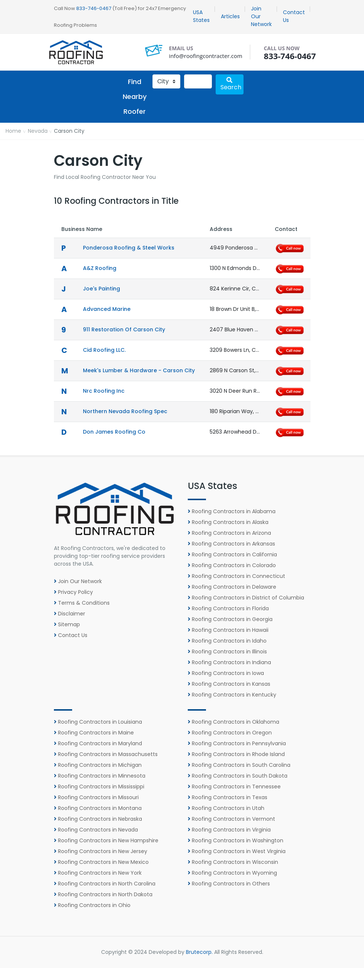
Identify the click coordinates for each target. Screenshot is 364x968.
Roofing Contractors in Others (229, 883)
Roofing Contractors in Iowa (226, 673)
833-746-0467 (93, 8)
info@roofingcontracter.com (205, 56)
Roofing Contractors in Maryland (98, 743)
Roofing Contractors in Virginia (229, 829)
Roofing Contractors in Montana (98, 808)
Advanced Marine (107, 309)
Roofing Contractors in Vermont (231, 819)
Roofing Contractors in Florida (228, 608)
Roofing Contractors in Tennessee (234, 786)
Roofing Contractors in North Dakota (103, 894)
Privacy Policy (73, 592)
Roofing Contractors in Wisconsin (233, 862)
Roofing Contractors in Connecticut (236, 576)
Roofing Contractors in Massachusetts (106, 754)
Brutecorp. (199, 952)
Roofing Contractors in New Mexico (101, 862)
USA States (201, 16)
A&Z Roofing (99, 268)
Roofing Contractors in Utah (226, 808)
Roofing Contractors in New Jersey (100, 851)
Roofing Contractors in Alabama (232, 511)
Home (13, 131)
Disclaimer (69, 613)
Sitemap (67, 624)
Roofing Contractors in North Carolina (104, 883)
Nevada (38, 131)
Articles (230, 16)
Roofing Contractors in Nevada (96, 829)
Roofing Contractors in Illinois (227, 651)
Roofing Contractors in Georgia (230, 619)
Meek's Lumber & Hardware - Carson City (139, 370)
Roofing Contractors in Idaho (227, 640)
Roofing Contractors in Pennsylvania (237, 743)
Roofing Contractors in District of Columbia (246, 597)
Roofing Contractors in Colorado (232, 565)
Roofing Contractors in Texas (227, 797)
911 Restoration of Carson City (124, 329)
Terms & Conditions (82, 603)
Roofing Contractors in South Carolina (239, 765)
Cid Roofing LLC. (104, 350)
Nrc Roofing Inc (104, 391)
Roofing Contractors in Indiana (229, 662)
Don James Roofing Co (114, 431)
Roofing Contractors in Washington (235, 840)
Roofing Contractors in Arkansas (231, 543)
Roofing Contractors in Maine (94, 732)
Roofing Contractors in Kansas (229, 684)
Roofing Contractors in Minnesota (99, 775)
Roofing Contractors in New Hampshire (106, 840)
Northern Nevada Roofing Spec (125, 411)
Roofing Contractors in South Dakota (237, 775)
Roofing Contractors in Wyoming (232, 873)
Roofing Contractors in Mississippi (99, 786)
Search (230, 84)
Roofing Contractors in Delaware (232, 587)
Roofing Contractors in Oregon (230, 732)
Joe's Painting (101, 288)
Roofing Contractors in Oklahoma (233, 722)
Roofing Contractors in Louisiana (98, 722)
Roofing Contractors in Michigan (98, 765)
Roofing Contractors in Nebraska (98, 819)
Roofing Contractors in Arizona (229, 533)
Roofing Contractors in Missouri (96, 797)
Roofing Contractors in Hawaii (228, 630)
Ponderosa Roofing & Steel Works (128, 247)
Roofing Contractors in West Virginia (237, 851)
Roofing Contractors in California (232, 554)
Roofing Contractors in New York (98, 873)
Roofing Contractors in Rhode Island (236, 754)
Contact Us (294, 16)
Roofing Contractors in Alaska (228, 522)
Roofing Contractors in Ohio (92, 905)
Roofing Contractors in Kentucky (232, 694)
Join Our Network (261, 16)
